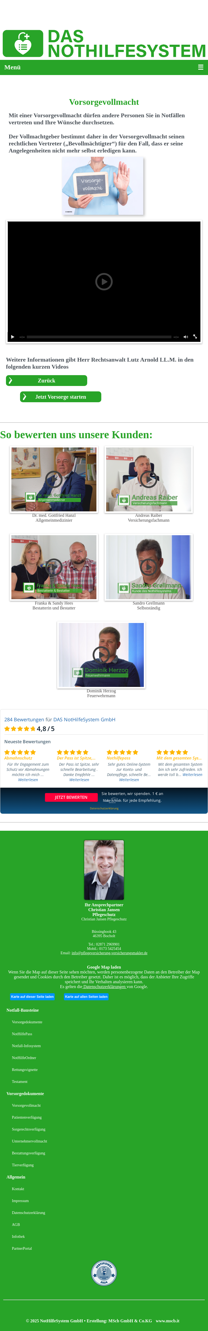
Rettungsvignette (25, 1070)
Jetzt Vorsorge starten (60, 397)
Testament (19, 1082)
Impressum (20, 1201)
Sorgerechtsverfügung (28, 1129)
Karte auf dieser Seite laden (32, 997)
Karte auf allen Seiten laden (86, 997)
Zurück (46, 381)
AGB (16, 1225)
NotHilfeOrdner (24, 1058)
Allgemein (15, 1177)
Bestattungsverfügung (28, 1153)
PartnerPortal (22, 1248)
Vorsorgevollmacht (26, 1105)
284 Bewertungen (24, 719)
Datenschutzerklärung (28, 1213)
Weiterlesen (28, 779)
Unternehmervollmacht (29, 1141)
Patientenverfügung (27, 1117)
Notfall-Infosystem (26, 1046)
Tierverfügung (23, 1165)
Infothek (18, 1237)
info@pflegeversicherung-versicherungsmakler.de (109, 953)
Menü (12, 67)
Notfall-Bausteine (22, 1010)
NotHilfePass (22, 1034)
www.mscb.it (167, 1321)
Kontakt (18, 1189)
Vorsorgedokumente (27, 1022)
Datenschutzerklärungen (104, 986)
